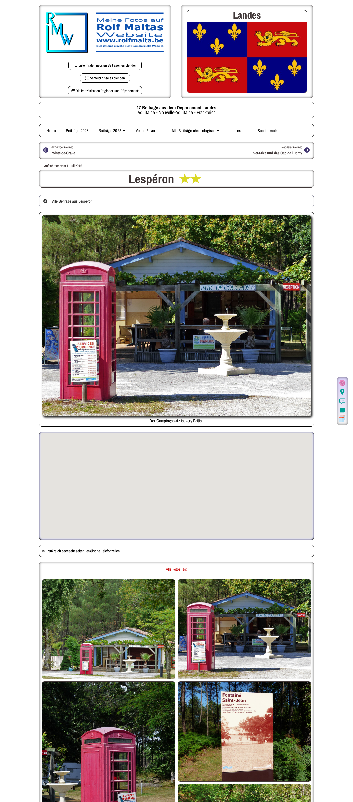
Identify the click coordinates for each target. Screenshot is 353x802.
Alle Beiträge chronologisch (196, 129)
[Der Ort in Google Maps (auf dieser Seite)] (342, 392)
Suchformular (268, 129)
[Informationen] (342, 401)
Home (51, 129)
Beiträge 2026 (77, 129)
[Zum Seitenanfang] (342, 383)
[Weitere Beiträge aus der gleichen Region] (342, 419)
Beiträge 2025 (112, 129)
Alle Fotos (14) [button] (176, 568)
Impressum (239, 129)
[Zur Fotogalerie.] (342, 410)
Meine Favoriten (148, 129)
